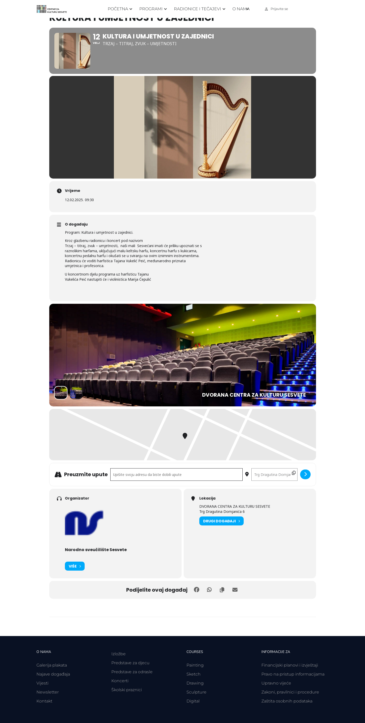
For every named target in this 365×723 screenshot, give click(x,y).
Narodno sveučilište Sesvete (96, 550)
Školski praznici (126, 689)
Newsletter (47, 692)
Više (75, 566)
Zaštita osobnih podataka (286, 701)
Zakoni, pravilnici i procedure (290, 692)
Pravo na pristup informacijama (292, 674)
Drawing (195, 683)
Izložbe (118, 653)
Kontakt (44, 701)
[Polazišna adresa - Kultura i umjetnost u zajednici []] (176, 474)
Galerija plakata (51, 665)
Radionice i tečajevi (197, 8)
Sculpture (196, 692)
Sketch (193, 674)
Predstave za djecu (130, 662)
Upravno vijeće (276, 683)
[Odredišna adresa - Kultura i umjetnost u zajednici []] (274, 474)
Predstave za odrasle (132, 671)
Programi (151, 8)
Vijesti (42, 683)
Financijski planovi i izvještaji (289, 665)
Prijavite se (279, 9)
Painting (195, 665)
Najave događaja (53, 674)
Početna (118, 8)
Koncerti (120, 680)
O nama (241, 8)
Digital (193, 701)
